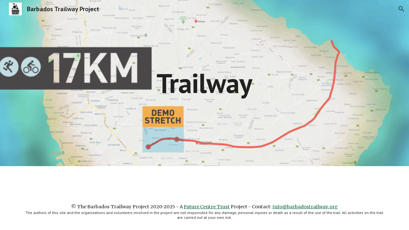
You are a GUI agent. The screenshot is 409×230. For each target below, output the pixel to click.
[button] (401, 9)
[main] (204, 83)
